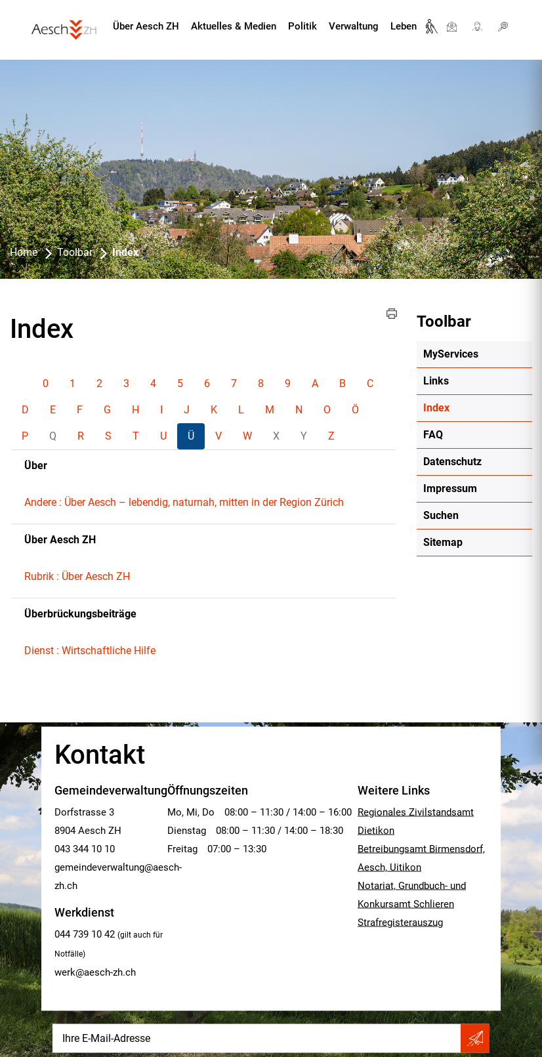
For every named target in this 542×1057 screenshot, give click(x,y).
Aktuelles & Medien (233, 26)
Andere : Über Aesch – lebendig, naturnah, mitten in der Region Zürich (184, 502)
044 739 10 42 (84, 934)
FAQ (433, 434)
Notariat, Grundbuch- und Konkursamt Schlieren (412, 895)
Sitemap (443, 542)
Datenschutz (452, 461)
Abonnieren (475, 1038)
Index (467, 407)
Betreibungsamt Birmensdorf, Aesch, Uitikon (421, 858)
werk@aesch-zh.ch (95, 972)
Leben (403, 26)
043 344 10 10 (84, 849)
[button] (391, 313)
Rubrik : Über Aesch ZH (77, 576)
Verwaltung (354, 26)
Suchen (441, 515)
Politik (302, 26)
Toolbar (444, 321)
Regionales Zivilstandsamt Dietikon (416, 821)
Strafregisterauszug (400, 922)
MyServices (450, 354)
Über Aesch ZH (146, 26)
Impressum (450, 488)
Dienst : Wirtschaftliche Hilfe (90, 650)
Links (436, 381)
